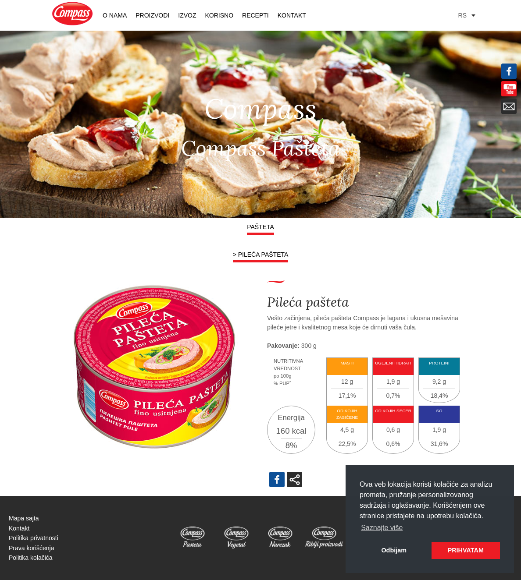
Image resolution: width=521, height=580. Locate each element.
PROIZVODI (152, 15)
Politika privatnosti (33, 537)
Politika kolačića (31, 557)
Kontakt (292, 15)
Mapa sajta (24, 518)
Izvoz (187, 15)
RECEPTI (255, 15)
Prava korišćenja (31, 548)
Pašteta (260, 226)
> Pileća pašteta (261, 254)
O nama (115, 15)
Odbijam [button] (394, 550)
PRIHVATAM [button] (466, 550)
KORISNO (219, 15)
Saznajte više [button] (382, 527)
